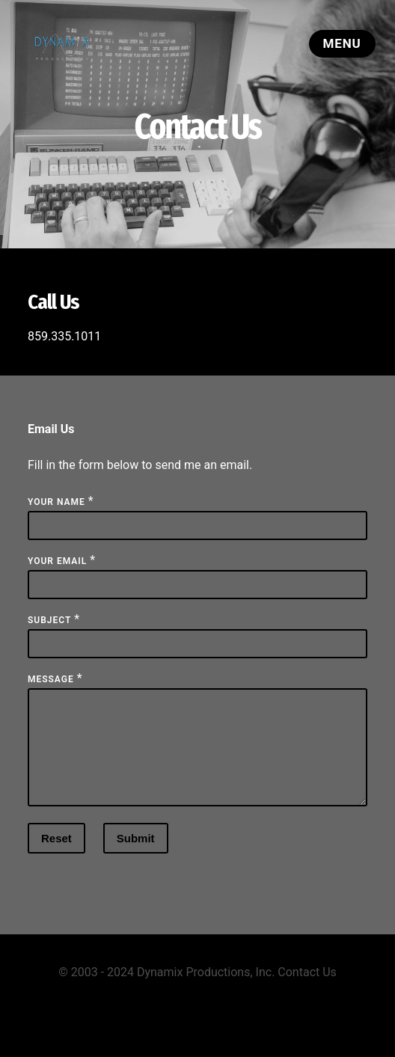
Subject (49, 620)
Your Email (57, 561)
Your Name (56, 502)
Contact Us (307, 990)
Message (51, 679)
